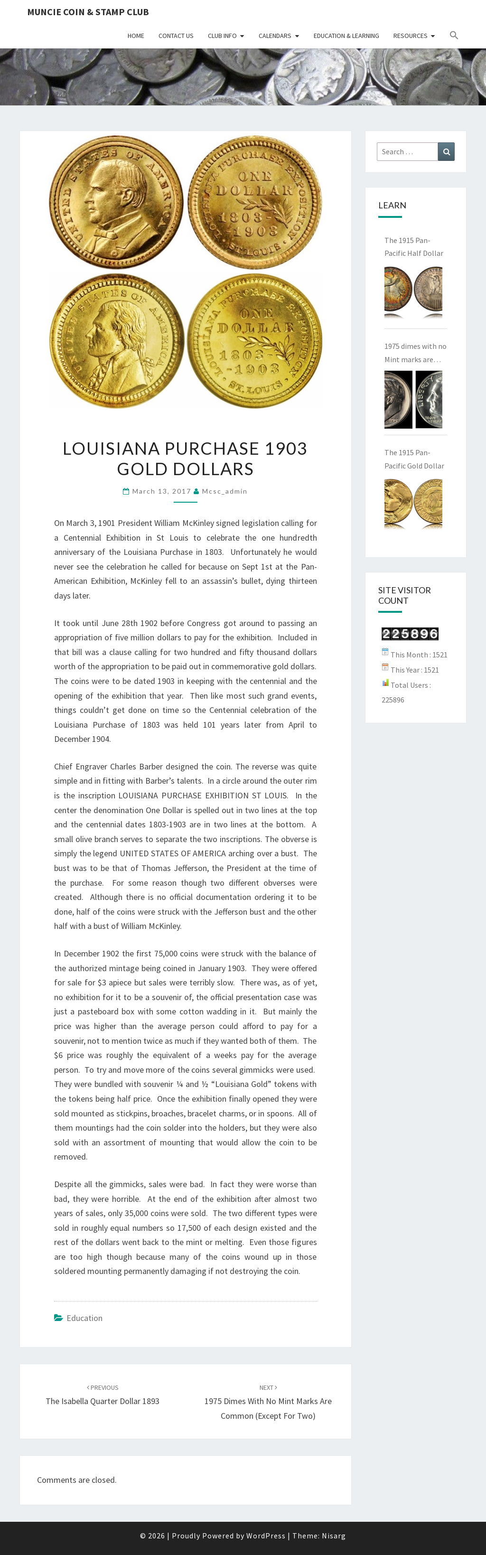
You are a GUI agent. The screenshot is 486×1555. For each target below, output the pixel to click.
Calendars (275, 35)
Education (84, 1317)
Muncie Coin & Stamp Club (88, 12)
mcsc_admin (225, 491)
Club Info (222, 35)
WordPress (266, 1535)
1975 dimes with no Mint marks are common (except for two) (268, 1402)
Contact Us (176, 35)
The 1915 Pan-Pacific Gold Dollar (414, 459)
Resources (410, 35)
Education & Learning (346, 35)
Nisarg (334, 1535)
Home (136, 35)
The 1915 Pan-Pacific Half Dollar (413, 246)
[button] (454, 35)
